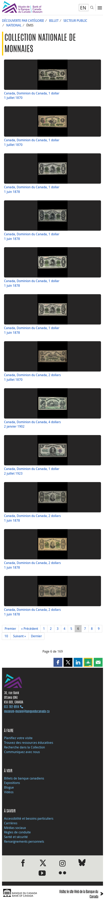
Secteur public (75, 20)
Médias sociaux (15, 828)
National (14, 25)
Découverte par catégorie (23, 20)
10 (6, 636)
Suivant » (19, 636)
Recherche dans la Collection (24, 747)
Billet (54, 20)
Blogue (9, 787)
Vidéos (8, 792)
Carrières (10, 823)
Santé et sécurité (16, 837)
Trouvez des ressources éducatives (28, 742)
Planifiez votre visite (18, 738)
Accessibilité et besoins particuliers (28, 818)
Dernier (36, 636)
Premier (10, 628)
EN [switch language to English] (83, 7)
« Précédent (29, 628)
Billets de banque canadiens (24, 778)
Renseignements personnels (24, 841)
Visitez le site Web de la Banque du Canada (81, 895)
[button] (58, 662)
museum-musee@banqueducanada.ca (26, 711)
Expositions (12, 783)
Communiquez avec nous (22, 752)
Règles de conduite (17, 832)
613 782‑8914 (11, 707)
